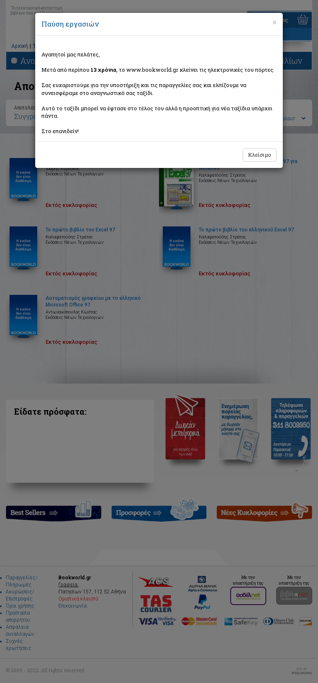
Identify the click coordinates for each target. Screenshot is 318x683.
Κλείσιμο (259, 154)
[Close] (274, 22)
